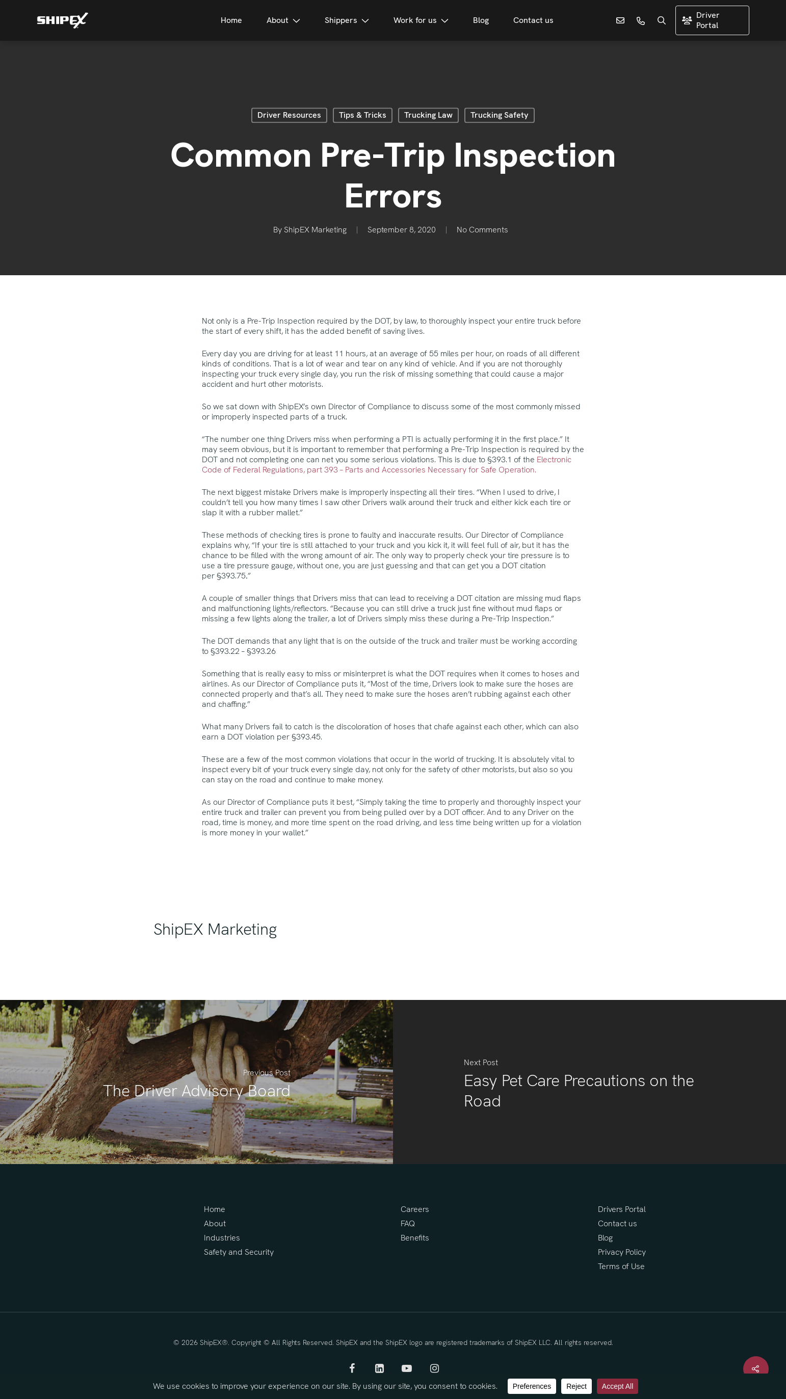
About (215, 1223)
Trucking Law (428, 115)
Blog (605, 1237)
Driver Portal (701, 20)
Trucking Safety (499, 115)
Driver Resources (289, 115)
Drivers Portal (622, 1209)
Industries (222, 1237)
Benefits (415, 1237)
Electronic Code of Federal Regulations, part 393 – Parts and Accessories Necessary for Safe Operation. (386, 464)
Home (214, 1209)
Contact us (617, 1223)
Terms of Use (621, 1266)
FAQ (408, 1223)
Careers (415, 1209)
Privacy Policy (622, 1252)
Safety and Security (239, 1252)
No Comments (482, 230)
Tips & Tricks (362, 115)
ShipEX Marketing (315, 230)
